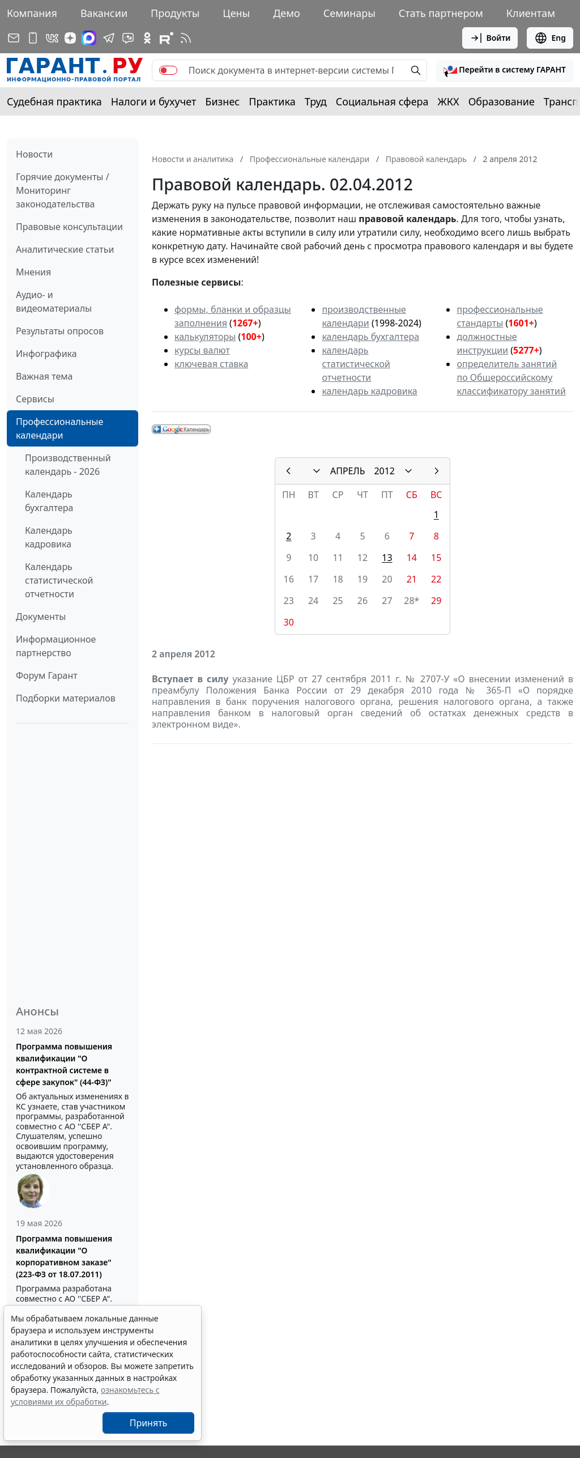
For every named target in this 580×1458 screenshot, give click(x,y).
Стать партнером (441, 13)
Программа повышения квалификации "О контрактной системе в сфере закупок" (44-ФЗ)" (64, 1064)
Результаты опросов (60, 331)
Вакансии (103, 13)
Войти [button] (490, 38)
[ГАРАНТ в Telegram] (109, 38)
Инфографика (46, 353)
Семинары (349, 13)
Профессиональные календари (59, 428)
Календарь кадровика (48, 537)
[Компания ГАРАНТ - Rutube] (166, 38)
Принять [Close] (149, 1423)
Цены (236, 13)
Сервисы (35, 399)
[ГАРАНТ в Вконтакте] (52, 38)
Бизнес (222, 101)
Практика (272, 101)
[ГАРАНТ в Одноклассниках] (147, 38)
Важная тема (44, 376)
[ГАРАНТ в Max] (89, 38)
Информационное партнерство (56, 646)
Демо (286, 13)
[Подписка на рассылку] (13, 38)
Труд (316, 101)
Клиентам (530, 13)
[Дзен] (70, 38)
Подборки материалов (66, 698)
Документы (41, 616)
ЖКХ (448, 101)
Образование (501, 101)
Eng (550, 38)
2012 (384, 471)
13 (387, 557)
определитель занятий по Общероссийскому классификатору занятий (511, 377)
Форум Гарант (47, 675)
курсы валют (202, 350)
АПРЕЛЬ (347, 471)
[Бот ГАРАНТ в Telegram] (128, 38)
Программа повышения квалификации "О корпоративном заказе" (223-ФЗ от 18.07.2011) (64, 1256)
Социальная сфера (382, 101)
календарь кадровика (369, 391)
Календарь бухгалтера (49, 501)
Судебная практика (54, 101)
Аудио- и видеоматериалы (54, 301)
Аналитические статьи (65, 249)
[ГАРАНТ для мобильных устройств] (33, 38)
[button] (504, 70)
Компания (32, 13)
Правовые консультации (69, 226)
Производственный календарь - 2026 (68, 465)
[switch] (168, 70)
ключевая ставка (211, 364)
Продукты (175, 13)
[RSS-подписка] (186, 38)
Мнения (33, 272)
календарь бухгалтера (370, 336)
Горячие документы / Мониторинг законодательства (62, 190)
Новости (34, 154)
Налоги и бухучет (154, 101)
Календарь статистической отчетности (59, 580)
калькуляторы (205, 336)
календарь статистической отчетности (356, 364)
